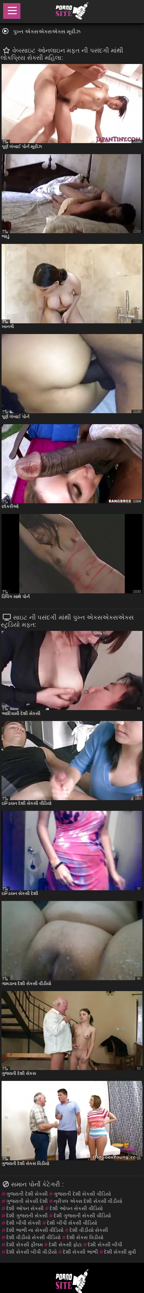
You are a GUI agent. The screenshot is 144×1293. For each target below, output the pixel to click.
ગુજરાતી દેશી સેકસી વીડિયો (82, 1194)
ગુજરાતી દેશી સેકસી (27, 1194)
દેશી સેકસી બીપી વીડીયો (31, 1252)
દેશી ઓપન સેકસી (25, 1208)
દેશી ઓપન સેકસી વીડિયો (76, 1208)
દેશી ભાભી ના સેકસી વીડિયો (35, 1230)
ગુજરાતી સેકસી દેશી (27, 1201)
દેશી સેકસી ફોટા (65, 1244)
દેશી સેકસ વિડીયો (85, 1237)
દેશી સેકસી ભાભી (80, 1252)
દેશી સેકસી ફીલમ (24, 1244)
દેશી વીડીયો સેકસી (88, 1230)
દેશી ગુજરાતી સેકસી (27, 1215)
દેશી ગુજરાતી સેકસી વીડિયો (82, 1215)
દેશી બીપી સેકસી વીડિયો (72, 1223)
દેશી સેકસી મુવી (120, 1252)
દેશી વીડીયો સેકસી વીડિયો (33, 1237)
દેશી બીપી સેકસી (23, 1223)
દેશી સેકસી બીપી (105, 1244)
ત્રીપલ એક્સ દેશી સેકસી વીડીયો (88, 1201)
